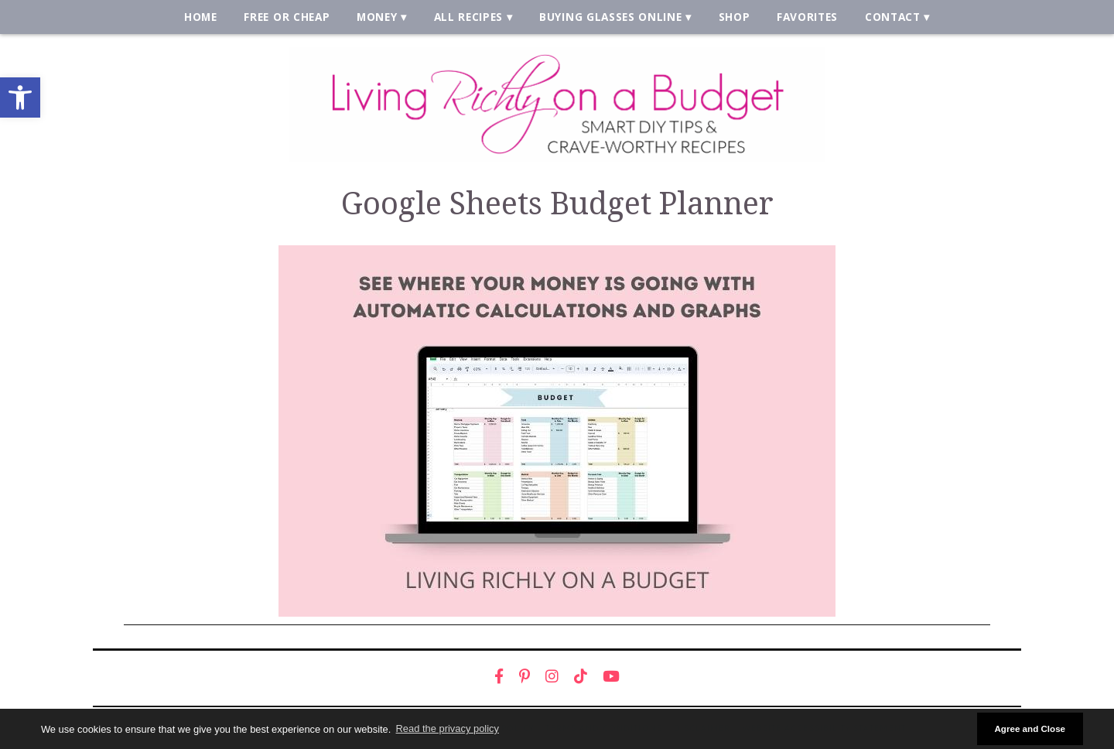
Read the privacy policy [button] (447, 728)
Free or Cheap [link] (287, 16)
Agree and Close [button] (1029, 728)
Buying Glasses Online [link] (610, 16)
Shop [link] (734, 16)
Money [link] (377, 16)
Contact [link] (893, 16)
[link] (20, 97)
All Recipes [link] (469, 16)
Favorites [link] (807, 16)
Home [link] (200, 16)
